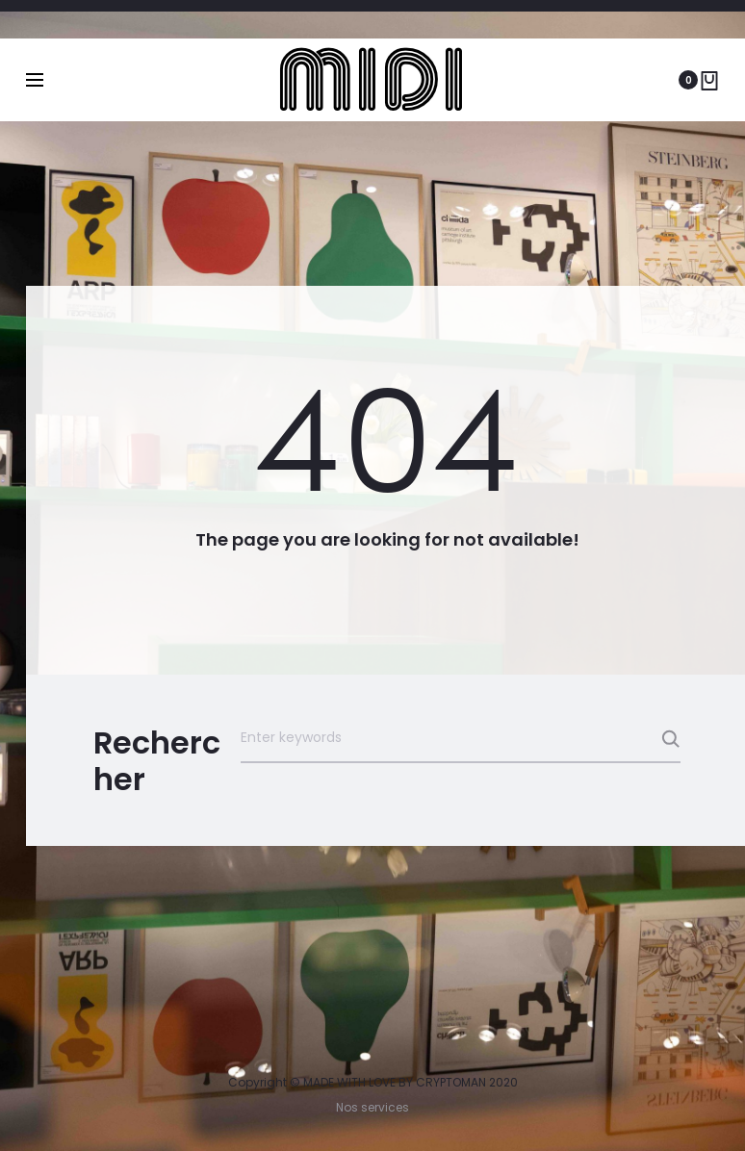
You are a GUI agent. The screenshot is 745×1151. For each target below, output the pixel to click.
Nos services (372, 1107)
